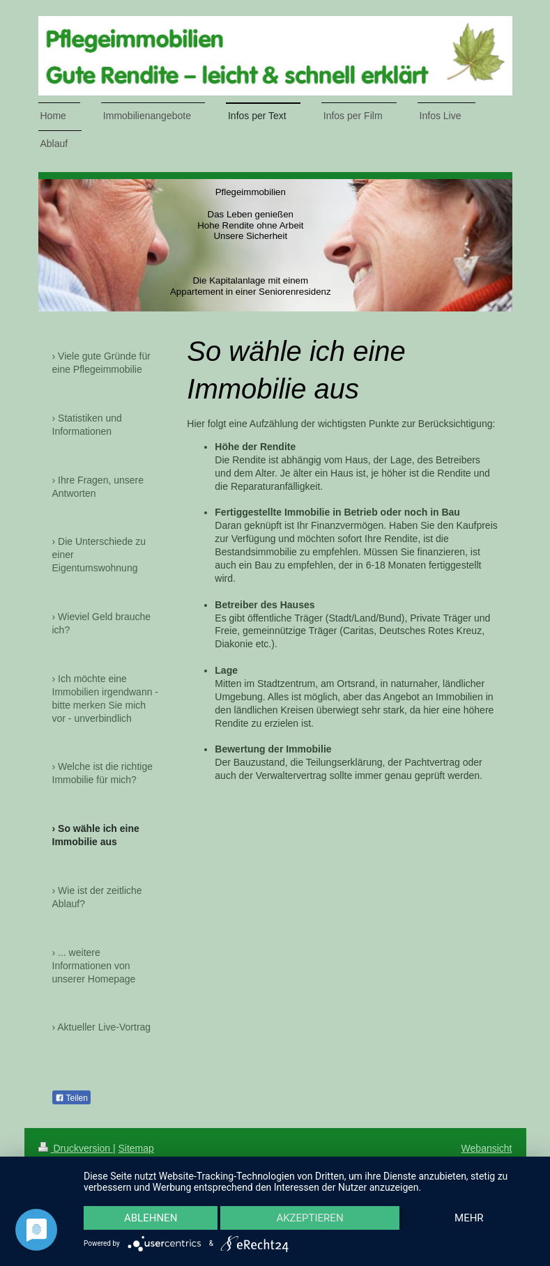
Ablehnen (150, 1218)
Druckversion (75, 1148)
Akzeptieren (309, 1218)
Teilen (71, 1098)
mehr (469, 1218)
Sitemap (136, 1148)
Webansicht (486, 1148)
